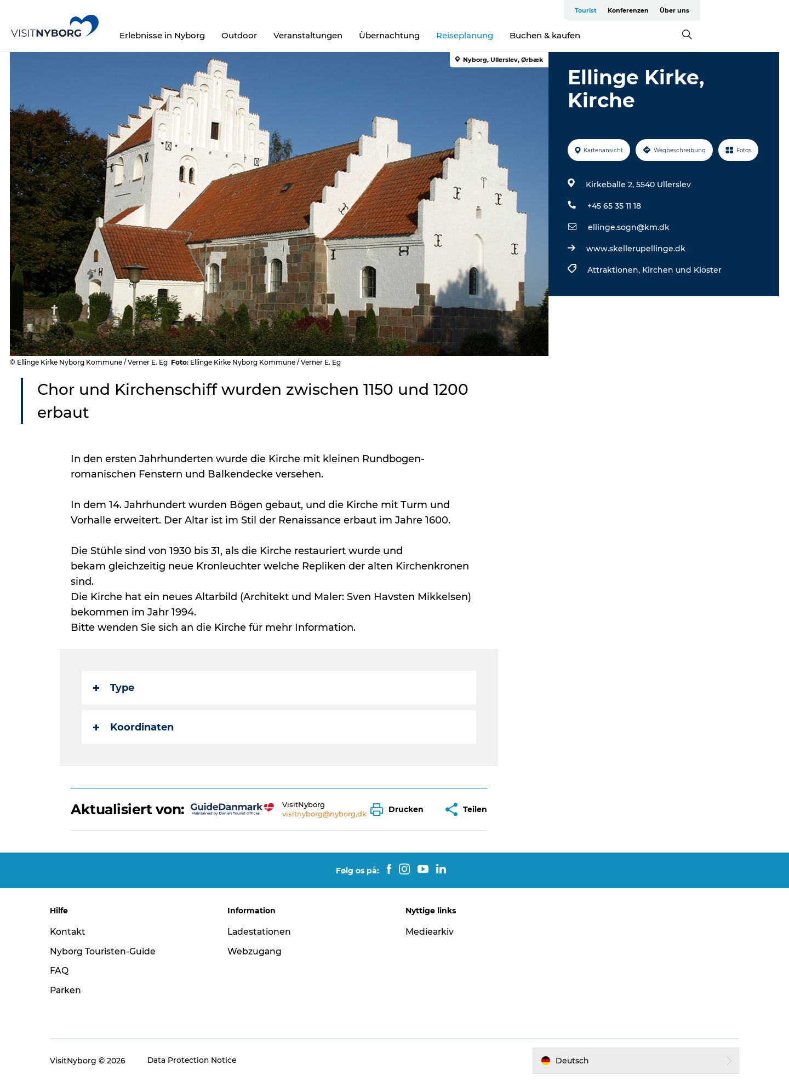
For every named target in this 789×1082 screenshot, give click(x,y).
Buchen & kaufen (589, 35)
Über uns (763, 10)
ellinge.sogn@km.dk (628, 227)
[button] (400, 809)
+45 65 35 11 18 (614, 206)
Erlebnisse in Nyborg (207, 35)
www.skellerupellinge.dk (635, 249)
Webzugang (257, 951)
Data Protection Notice (197, 1061)
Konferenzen (716, 10)
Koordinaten (134, 727)
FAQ (64, 970)
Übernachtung (434, 35)
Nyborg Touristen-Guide (108, 951)
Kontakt (73, 931)
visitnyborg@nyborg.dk (325, 813)
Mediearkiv (430, 931)
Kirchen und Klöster (681, 270)
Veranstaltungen (352, 35)
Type (114, 688)
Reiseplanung (509, 35)
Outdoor (284, 35)
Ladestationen (262, 931)
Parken (71, 990)
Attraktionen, (614, 270)
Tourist (674, 10)
